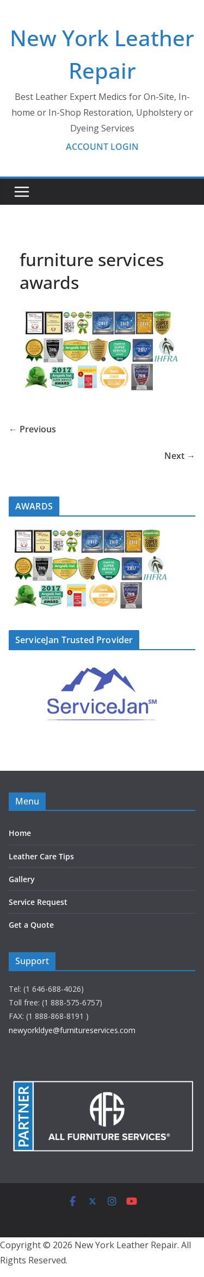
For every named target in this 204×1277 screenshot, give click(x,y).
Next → (179, 456)
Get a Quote (31, 925)
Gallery (22, 879)
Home (20, 833)
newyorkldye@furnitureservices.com (72, 1030)
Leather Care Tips (41, 856)
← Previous (32, 429)
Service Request (38, 902)
